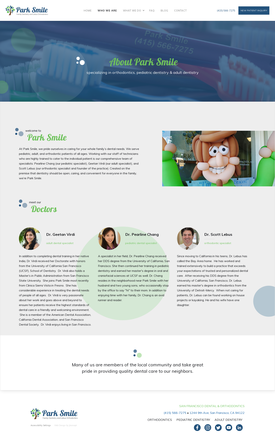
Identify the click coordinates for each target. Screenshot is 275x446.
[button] (133, 10)
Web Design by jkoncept (65, 425)
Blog (164, 10)
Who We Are (107, 10)
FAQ (152, 10)
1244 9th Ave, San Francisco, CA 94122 (217, 413)
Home (88, 10)
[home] (27, 10)
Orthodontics (160, 420)
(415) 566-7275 (226, 10)
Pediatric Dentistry (193, 420)
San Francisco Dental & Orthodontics (212, 406)
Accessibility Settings (41, 425)
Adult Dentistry (228, 420)
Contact (180, 10)
